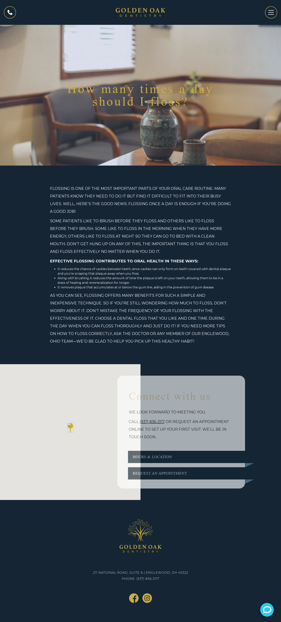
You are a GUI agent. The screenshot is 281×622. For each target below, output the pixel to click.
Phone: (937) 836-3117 (140, 579)
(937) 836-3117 (148, 421)
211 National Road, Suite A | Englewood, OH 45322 (140, 572)
